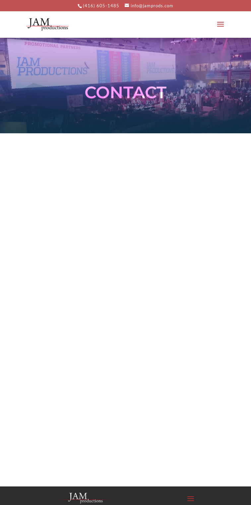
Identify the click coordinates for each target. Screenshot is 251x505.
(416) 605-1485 (101, 5)
